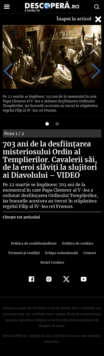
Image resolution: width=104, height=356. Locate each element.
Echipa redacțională (61, 252)
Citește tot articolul (21, 216)
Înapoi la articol (79, 19)
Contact (89, 252)
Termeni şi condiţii (24, 252)
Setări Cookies (52, 261)
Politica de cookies (77, 242)
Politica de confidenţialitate (35, 242)
